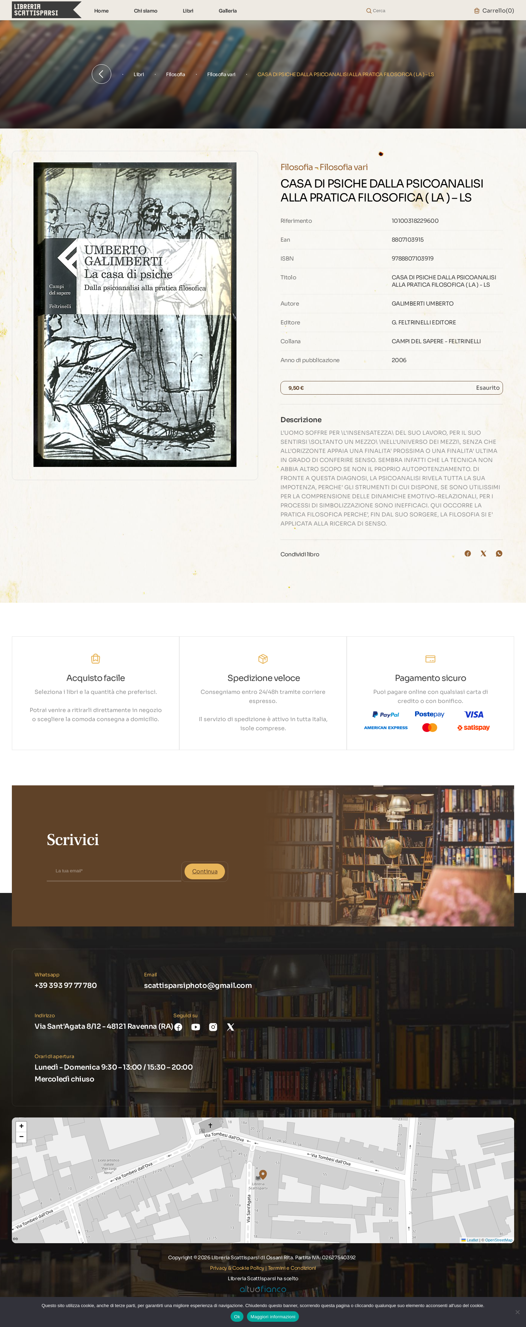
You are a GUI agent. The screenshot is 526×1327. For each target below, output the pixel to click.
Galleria (228, 11)
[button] (263, 1174)
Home (101, 11)
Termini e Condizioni (292, 1268)
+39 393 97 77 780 (66, 985)
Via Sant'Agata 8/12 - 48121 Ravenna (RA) (104, 1026)
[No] (517, 1311)
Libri (188, 11)
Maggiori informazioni (272, 1316)
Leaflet (469, 1240)
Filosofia (175, 74)
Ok (237, 1316)
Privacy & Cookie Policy (237, 1268)
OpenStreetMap (498, 1240)
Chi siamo (146, 11)
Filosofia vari (221, 74)
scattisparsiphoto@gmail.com (198, 985)
